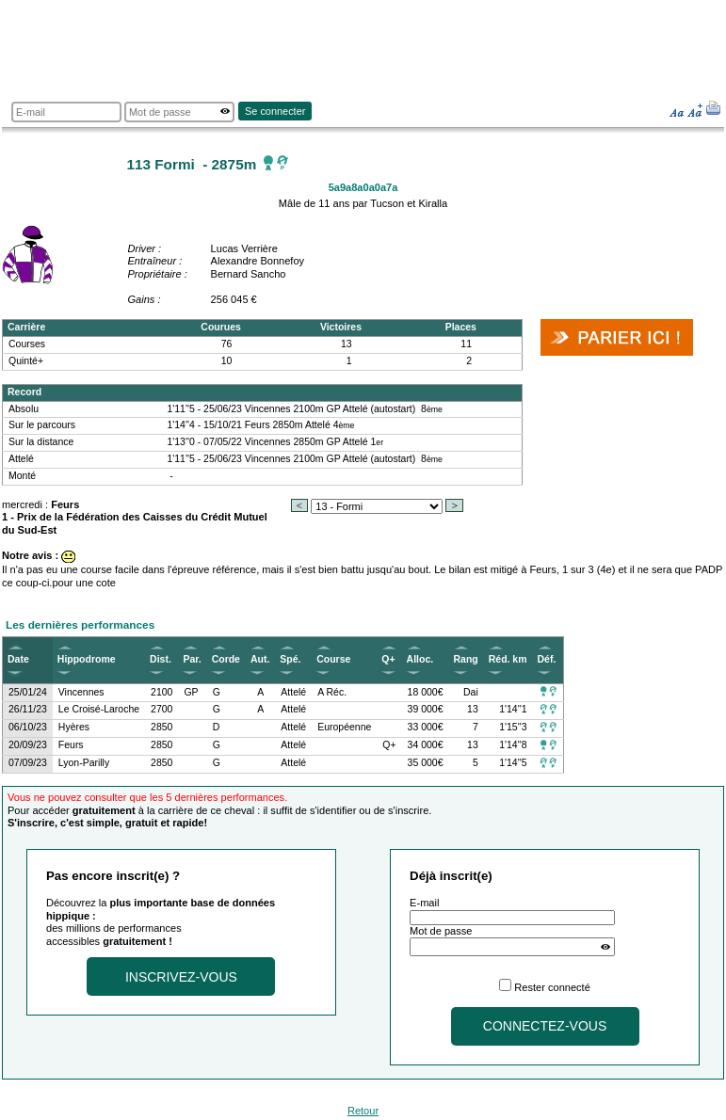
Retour (363, 1110)
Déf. (547, 659)
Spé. (290, 659)
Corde (226, 659)
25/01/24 (27, 692)
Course (333, 659)
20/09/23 (27, 745)
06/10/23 (27, 727)
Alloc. (420, 659)
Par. (192, 659)
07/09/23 (27, 763)
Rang (466, 659)
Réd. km (508, 659)
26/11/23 (27, 709)
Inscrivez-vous (181, 976)
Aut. (259, 659)
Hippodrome (86, 659)
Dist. (160, 659)
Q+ (388, 659)
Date (18, 659)
